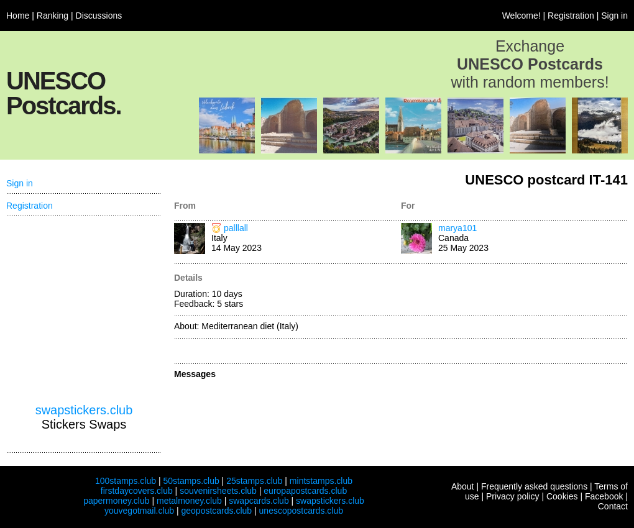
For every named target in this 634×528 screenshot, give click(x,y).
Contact (613, 506)
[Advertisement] (84, 310)
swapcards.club (259, 501)
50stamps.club (191, 481)
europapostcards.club (305, 491)
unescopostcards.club (301, 511)
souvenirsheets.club (218, 491)
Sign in (614, 15)
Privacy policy (513, 496)
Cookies (562, 496)
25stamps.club (254, 481)
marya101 (457, 228)
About (462, 486)
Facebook (604, 496)
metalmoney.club (189, 501)
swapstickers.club (84, 410)
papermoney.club (116, 501)
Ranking (52, 15)
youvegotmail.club (139, 511)
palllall (236, 228)
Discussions (99, 15)
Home (17, 15)
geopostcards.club (216, 511)
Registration (571, 15)
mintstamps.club (321, 481)
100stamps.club (125, 481)
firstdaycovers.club (137, 491)
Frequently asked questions (534, 486)
